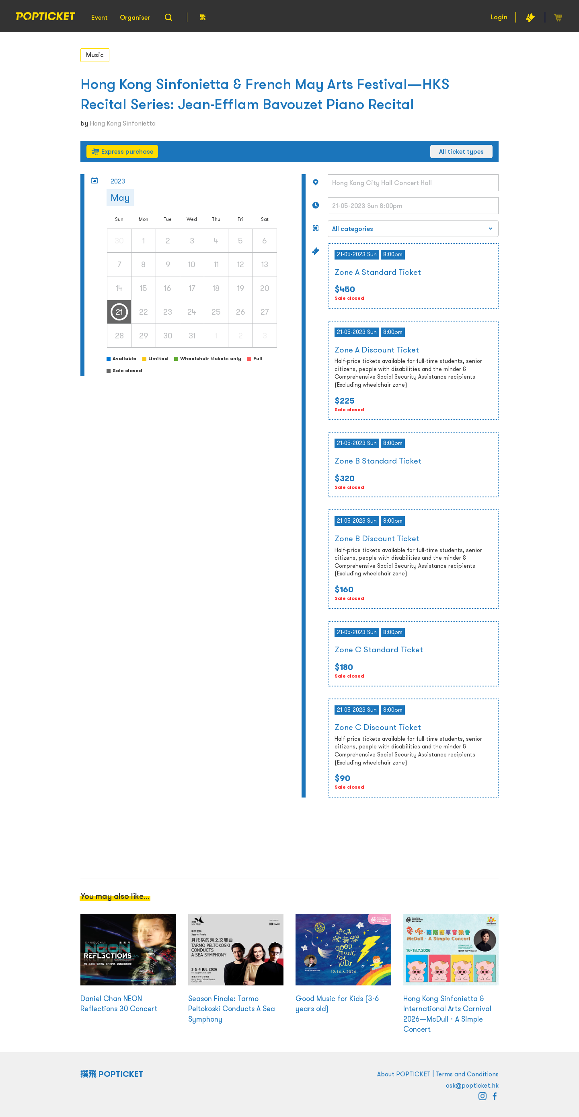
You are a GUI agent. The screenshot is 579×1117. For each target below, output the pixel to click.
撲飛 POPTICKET (112, 1074)
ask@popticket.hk (472, 1085)
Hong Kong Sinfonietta (123, 123)
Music (95, 55)
